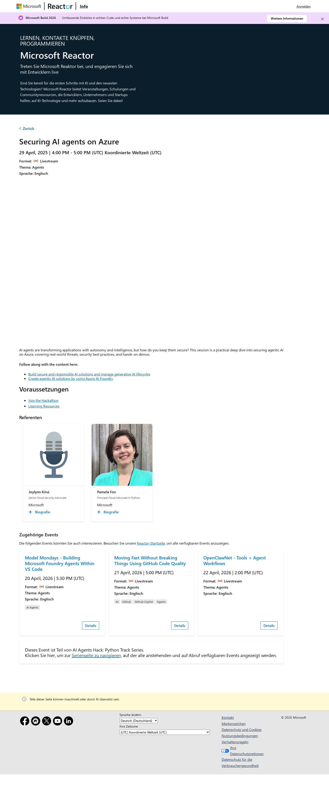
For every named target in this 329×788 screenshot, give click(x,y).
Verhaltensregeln (235, 741)
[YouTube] (58, 721)
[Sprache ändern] (138, 720)
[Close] (322, 19)
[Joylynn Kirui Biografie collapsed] (40, 512)
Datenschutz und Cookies (242, 729)
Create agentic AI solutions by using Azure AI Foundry (70, 378)
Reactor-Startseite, (151, 543)
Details (90, 625)
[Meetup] (36, 721)
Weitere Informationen (287, 18)
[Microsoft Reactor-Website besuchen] (60, 6)
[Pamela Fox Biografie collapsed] (108, 512)
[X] (47, 721)
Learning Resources (43, 406)
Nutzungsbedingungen (240, 735)
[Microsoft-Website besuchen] (29, 6)
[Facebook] (25, 721)
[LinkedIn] (69, 721)
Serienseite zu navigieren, (97, 655)
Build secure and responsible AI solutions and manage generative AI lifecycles (89, 374)
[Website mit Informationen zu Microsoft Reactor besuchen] (84, 6)
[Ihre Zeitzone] (164, 732)
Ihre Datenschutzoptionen (241, 750)
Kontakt (228, 717)
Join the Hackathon (43, 400)
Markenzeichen (234, 723)
